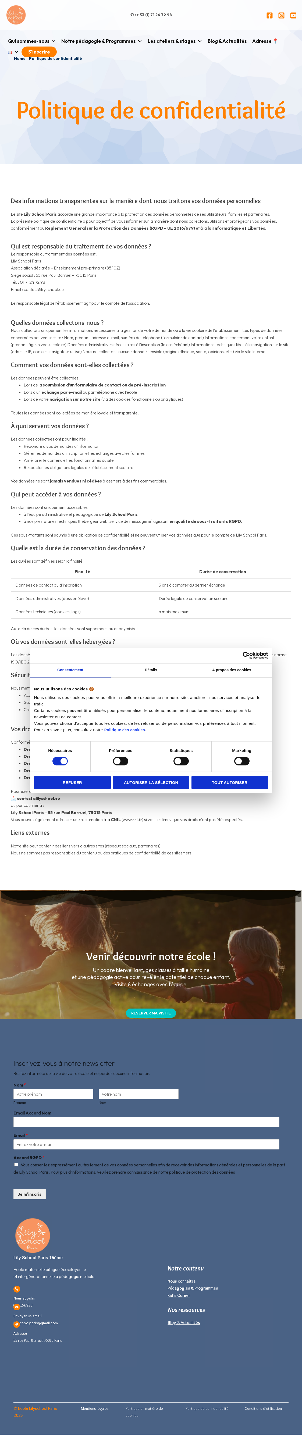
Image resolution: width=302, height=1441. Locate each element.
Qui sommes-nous (32, 41)
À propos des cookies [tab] (232, 670)
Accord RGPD (29, 1158)
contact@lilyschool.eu (40, 798)
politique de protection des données (202, 1173)
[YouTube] (293, 15)
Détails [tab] (151, 670)
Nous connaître (182, 1281)
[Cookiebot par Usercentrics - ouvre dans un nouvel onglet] (244, 655)
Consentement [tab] (70, 670)
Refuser (72, 783)
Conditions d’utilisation (263, 1409)
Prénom (19, 1103)
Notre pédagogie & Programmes (101, 41)
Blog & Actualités (227, 41)
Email (20, 1136)
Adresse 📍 (265, 41)
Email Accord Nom (32, 1113)
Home (20, 58)
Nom (19, 1086)
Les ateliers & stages (175, 41)
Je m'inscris (29, 1195)
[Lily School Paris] (16, 14)
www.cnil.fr (133, 819)
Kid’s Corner (179, 1296)
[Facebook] (269, 15)
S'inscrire (39, 52)
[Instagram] (281, 15)
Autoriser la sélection (151, 783)
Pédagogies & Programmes (193, 1289)
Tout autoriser (229, 783)
